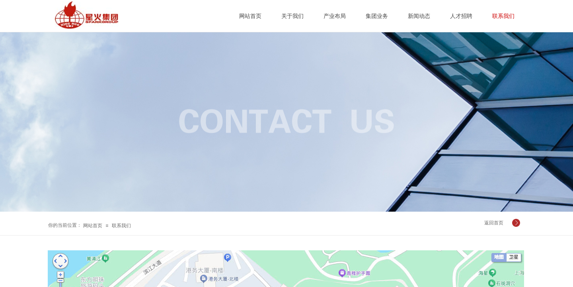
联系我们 (121, 225)
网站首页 (92, 225)
